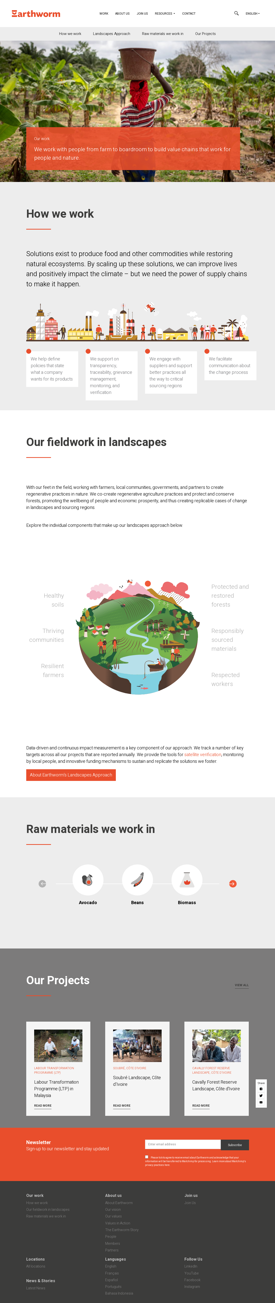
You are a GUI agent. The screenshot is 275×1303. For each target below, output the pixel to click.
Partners (112, 1250)
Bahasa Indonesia (119, 1293)
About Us (122, 13)
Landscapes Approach (111, 33)
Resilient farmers (52, 671)
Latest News (35, 1288)
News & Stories (40, 1281)
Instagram (192, 1286)
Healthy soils (54, 600)
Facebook (192, 1280)
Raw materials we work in (162, 33)
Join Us (142, 13)
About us (113, 1196)
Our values (113, 1216)
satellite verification (202, 754)
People (110, 1236)
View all (242, 985)
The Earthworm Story (122, 1230)
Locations (35, 1259)
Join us (191, 1196)
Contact (189, 13)
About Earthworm (119, 1203)
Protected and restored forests (230, 596)
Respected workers (225, 679)
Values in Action (117, 1223)
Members (112, 1243)
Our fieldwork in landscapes (48, 1209)
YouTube (191, 1273)
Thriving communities (46, 635)
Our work (35, 1196)
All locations (35, 1266)
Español (111, 1280)
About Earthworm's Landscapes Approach (71, 775)
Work (106, 13)
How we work (70, 33)
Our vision (113, 1209)
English (251, 13)
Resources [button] (164, 13)
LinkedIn (190, 1266)
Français (112, 1273)
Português (113, 1286)
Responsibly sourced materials (227, 640)
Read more (42, 1105)
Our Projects (205, 33)
